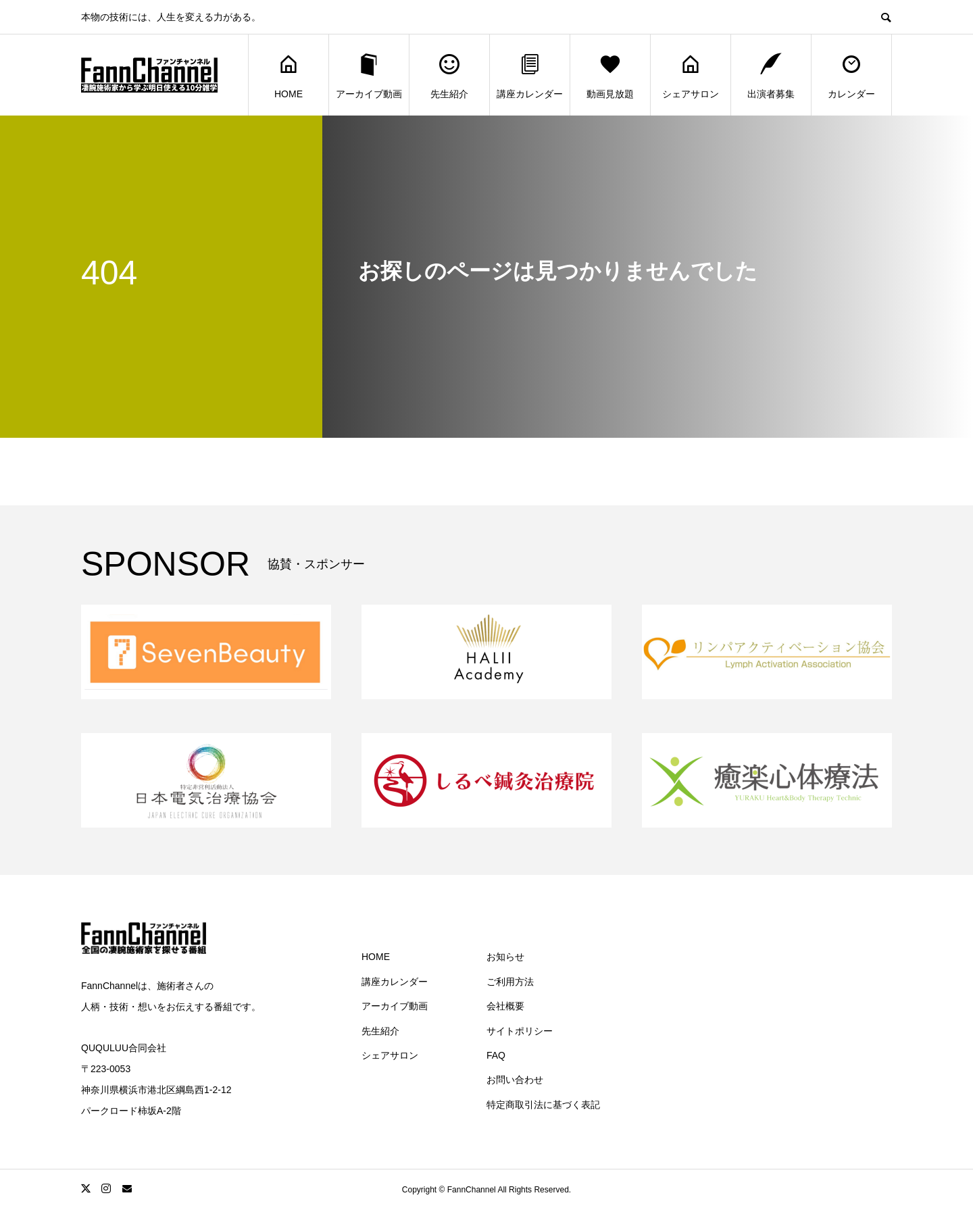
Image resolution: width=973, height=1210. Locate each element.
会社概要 (505, 1006)
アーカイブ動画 (369, 75)
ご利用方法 (510, 981)
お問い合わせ (515, 1079)
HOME (288, 75)
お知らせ (505, 956)
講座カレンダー (530, 75)
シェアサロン (690, 75)
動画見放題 (610, 75)
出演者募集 (771, 75)
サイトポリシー (520, 1031)
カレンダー (851, 75)
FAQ (496, 1055)
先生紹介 (449, 75)
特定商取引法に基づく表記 (543, 1104)
